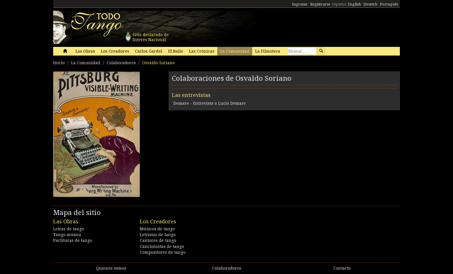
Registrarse (320, 4)
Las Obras (85, 51)
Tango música (67, 234)
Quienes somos (111, 268)
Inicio (59, 62)
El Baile (175, 51)
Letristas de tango (158, 234)
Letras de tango (68, 229)
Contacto (342, 268)
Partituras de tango (72, 240)
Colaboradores (121, 62)
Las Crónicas (201, 51)
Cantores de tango (158, 240)
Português (389, 4)
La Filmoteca (267, 51)
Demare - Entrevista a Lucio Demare (209, 103)
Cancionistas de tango (162, 246)
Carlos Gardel (148, 51)
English (354, 4)
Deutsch (370, 4)
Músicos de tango (157, 229)
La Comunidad (234, 51)
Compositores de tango (162, 252)
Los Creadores (115, 51)
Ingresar (300, 4)
